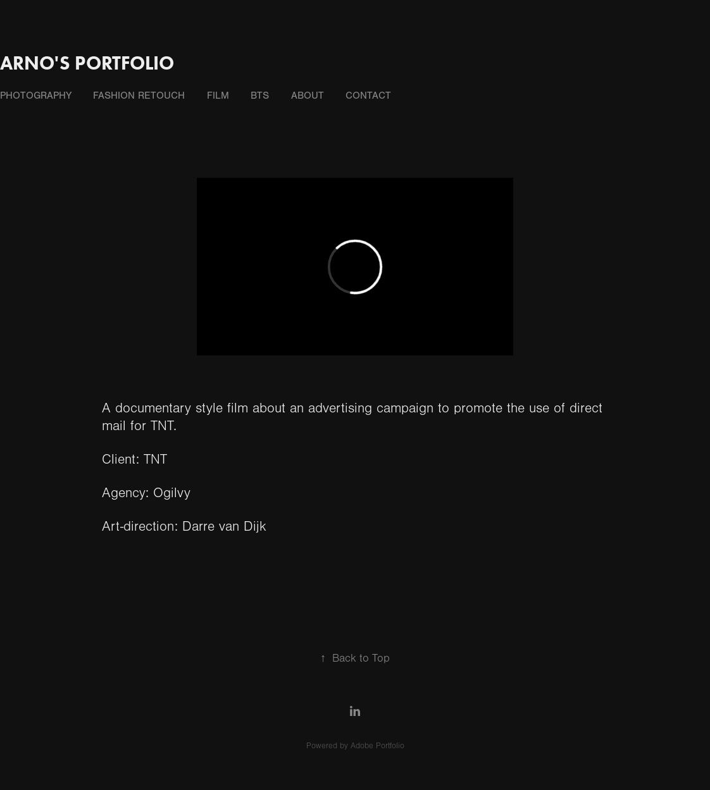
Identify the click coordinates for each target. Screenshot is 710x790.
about (307, 95)
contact (368, 95)
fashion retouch (139, 95)
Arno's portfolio (87, 63)
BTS (260, 95)
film (218, 95)
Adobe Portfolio (377, 745)
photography (36, 95)
